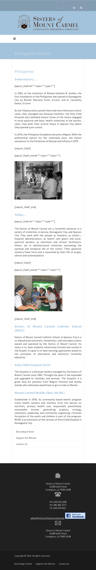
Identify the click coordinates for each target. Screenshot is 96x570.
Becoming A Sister (25, 431)
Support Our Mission (26, 437)
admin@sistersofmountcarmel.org (47, 518)
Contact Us (21, 444)
